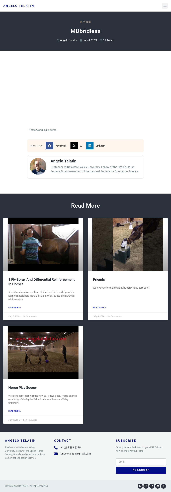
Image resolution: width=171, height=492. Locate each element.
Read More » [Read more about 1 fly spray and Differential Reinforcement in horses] (14, 307)
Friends (99, 280)
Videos (87, 21)
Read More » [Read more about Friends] (99, 307)
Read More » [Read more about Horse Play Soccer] (14, 411)
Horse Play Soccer (22, 388)
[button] (165, 6)
